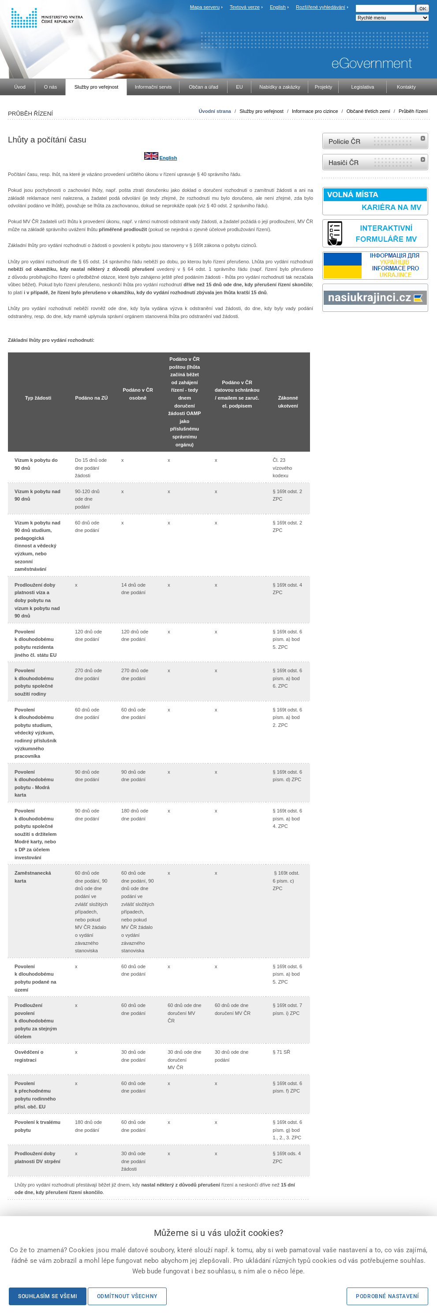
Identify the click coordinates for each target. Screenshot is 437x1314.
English (278, 7)
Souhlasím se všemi (47, 1296)
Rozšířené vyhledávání (320, 7)
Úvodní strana (215, 111)
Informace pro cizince (315, 111)
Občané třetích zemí (368, 111)
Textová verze (245, 7)
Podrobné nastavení (387, 1296)
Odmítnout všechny (127, 1296)
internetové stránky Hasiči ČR (375, 162)
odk (326, 328)
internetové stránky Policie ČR (375, 141)
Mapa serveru (205, 7)
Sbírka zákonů (323, 328)
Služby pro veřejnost (261, 111)
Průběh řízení (413, 111)
